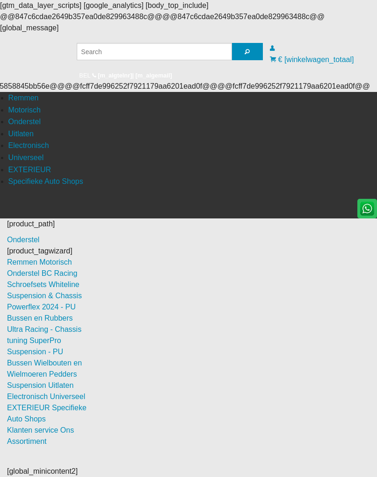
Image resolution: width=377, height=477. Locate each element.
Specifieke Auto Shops (45, 181)
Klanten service (33, 430)
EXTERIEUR (29, 170)
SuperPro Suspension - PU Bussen (35, 352)
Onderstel (24, 122)
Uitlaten (21, 134)
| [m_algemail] (152, 75)
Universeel (26, 157)
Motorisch (24, 110)
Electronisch (28, 145)
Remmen (23, 98)
